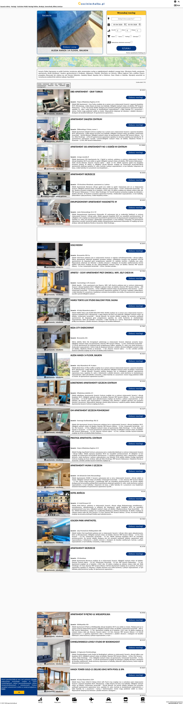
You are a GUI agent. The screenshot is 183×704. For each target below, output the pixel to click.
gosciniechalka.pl (91, 3)
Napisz (180, 703)
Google (34, 679)
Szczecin (41, 94)
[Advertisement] (91, 592)
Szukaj (126, 48)
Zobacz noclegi (136, 97)
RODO (3, 689)
